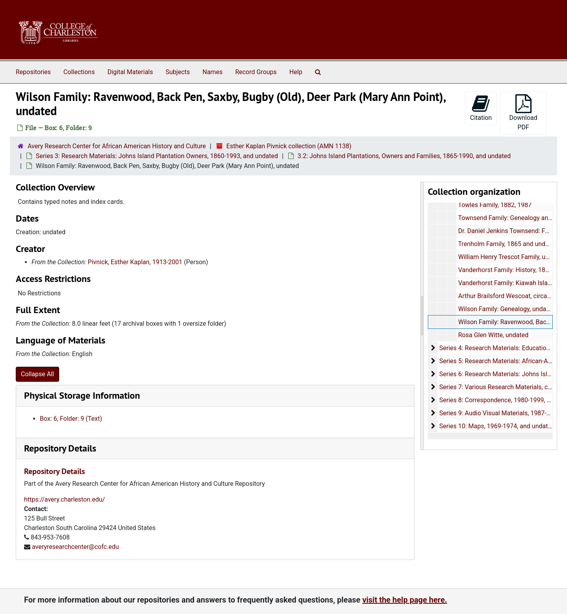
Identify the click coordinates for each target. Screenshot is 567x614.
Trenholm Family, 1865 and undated (508, 244)
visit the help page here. (404, 600)
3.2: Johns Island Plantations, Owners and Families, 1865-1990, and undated (404, 156)
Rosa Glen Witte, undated (493, 335)
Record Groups (255, 72)
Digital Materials (130, 72)
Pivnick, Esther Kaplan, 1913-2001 (135, 262)
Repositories (33, 72)
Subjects (178, 72)
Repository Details (60, 448)
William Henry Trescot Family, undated (511, 257)
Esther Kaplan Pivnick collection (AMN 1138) (288, 146)
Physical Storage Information (82, 395)
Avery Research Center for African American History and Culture (117, 146)
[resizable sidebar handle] (422, 316)
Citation (481, 107)
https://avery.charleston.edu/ (64, 499)
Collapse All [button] (37, 374)
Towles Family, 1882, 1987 (495, 205)
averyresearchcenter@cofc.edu (75, 547)
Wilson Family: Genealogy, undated (506, 309)
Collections (79, 72)
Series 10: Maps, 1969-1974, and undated (497, 426)
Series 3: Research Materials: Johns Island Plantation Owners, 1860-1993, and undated (157, 156)
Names (213, 72)
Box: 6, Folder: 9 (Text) (71, 418)
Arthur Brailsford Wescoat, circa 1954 (510, 296)
